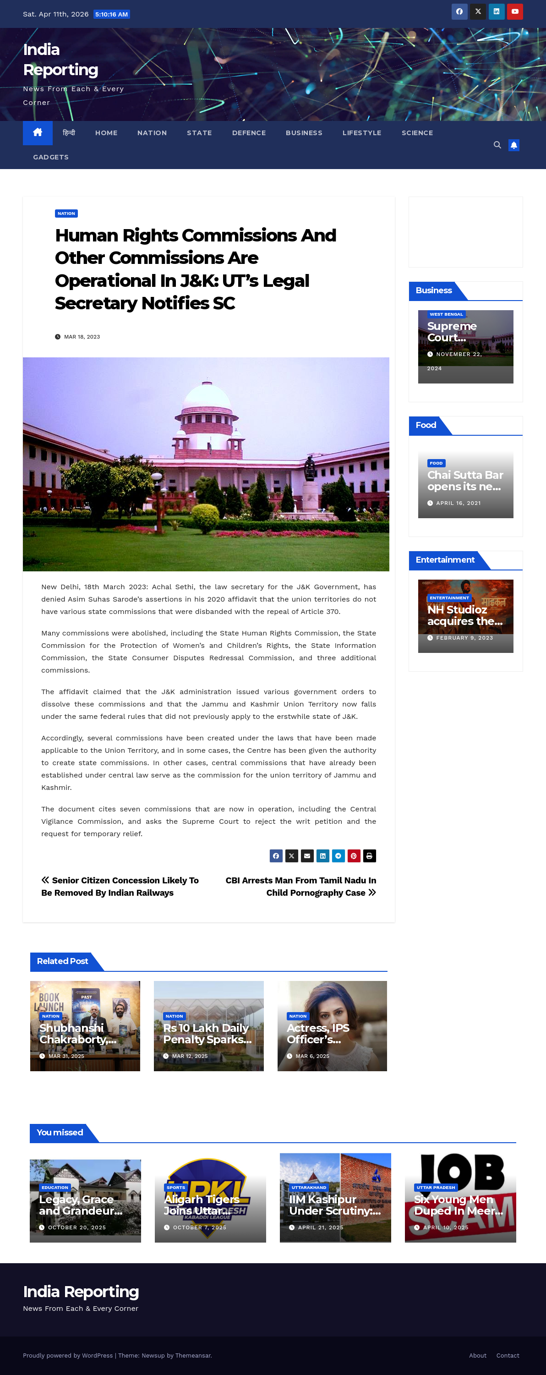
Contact (508, 1355)
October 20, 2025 (77, 1227)
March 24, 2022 (460, 503)
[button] (497, 145)
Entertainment (448, 597)
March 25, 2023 (460, 638)
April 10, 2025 (446, 1227)
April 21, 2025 (321, 1227)
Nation (152, 133)
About (477, 1355)
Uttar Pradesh (436, 1187)
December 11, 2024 (465, 368)
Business (304, 133)
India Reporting (81, 1291)
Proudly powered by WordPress (69, 1355)
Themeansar (193, 1355)
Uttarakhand (309, 1187)
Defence (249, 133)
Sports (176, 1187)
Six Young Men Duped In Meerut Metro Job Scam (460, 1211)
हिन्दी (69, 133)
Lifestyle (362, 133)
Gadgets (51, 157)
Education (55, 1187)
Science (417, 133)
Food (435, 463)
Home (106, 133)
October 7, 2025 (200, 1227)
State (199, 133)
